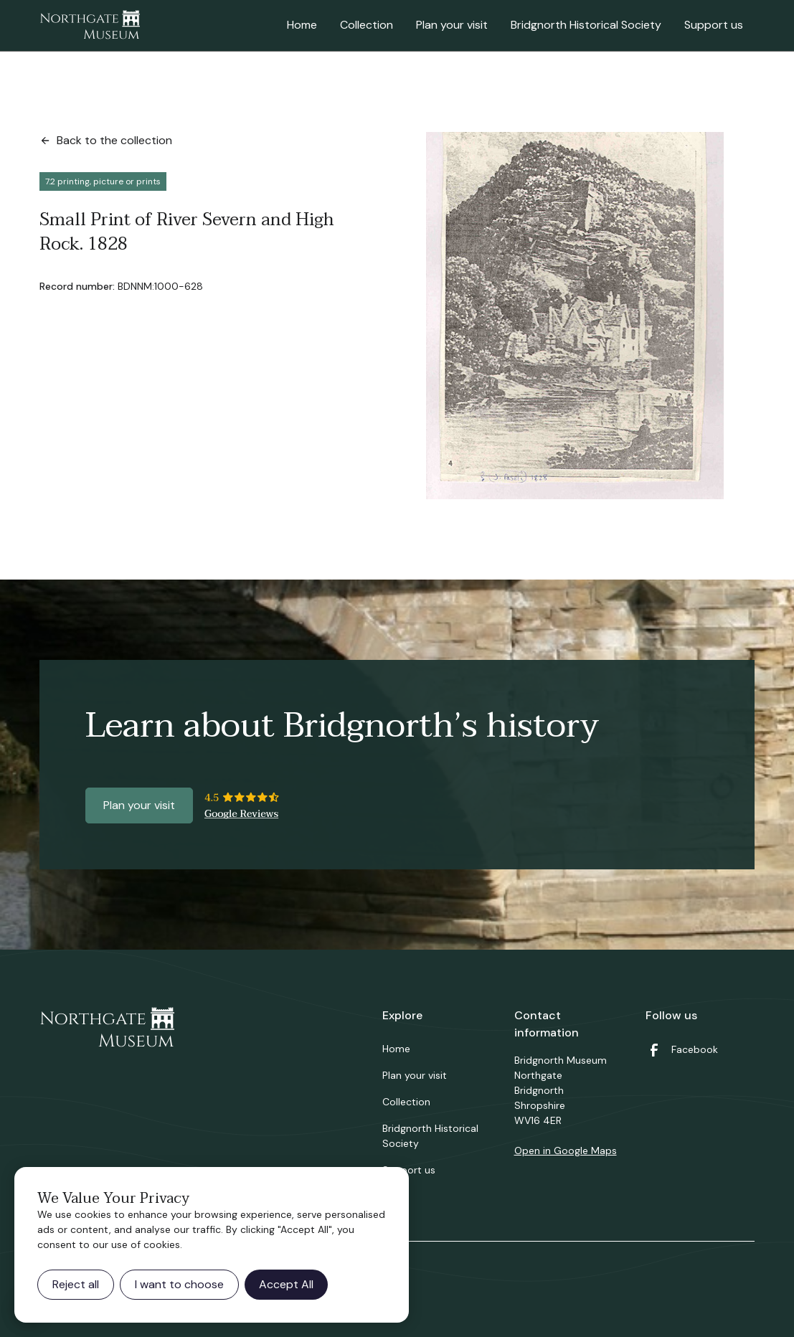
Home (302, 24)
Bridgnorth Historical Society (586, 24)
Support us (713, 24)
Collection (366, 24)
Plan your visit (452, 24)
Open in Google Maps (565, 1150)
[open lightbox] (575, 315)
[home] (89, 26)
